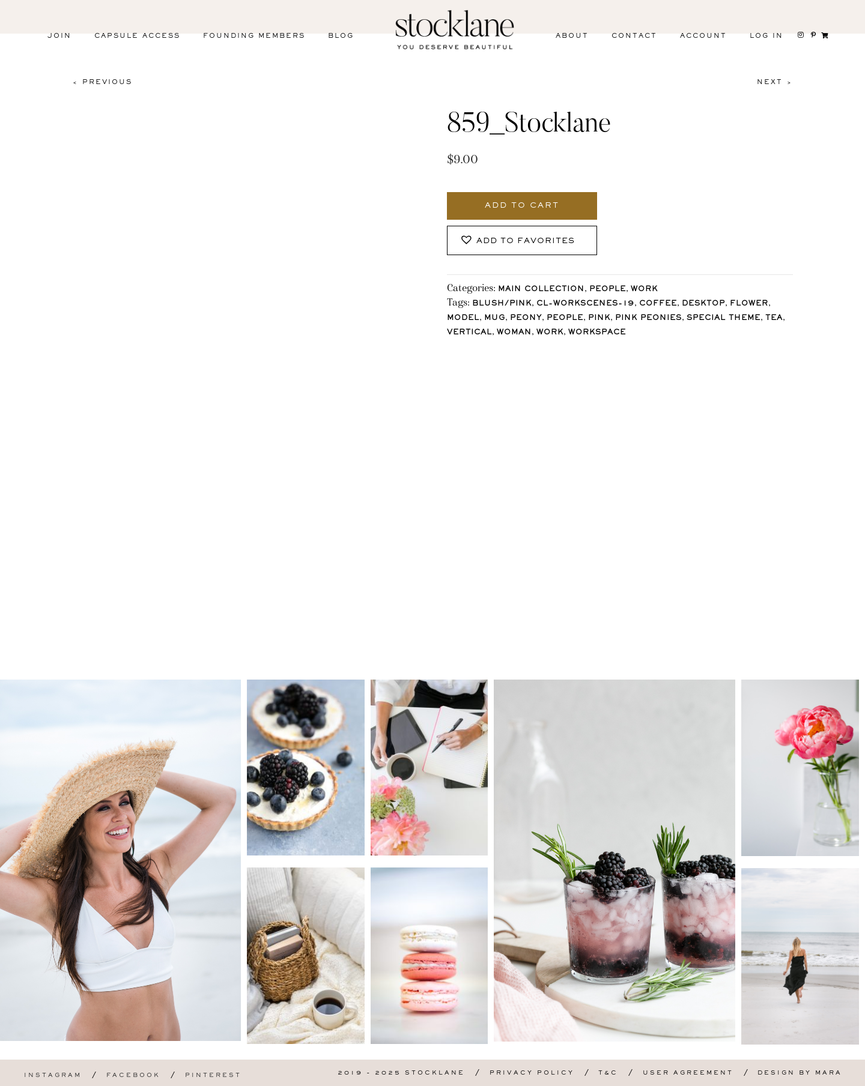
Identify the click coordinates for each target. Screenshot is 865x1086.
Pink (599, 318)
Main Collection (541, 289)
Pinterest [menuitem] (213, 1075)
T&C (608, 1073)
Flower (749, 304)
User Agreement (688, 1073)
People (607, 289)
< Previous (102, 82)
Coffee (658, 304)
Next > (775, 82)
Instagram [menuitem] (53, 1075)
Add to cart (522, 206)
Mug (494, 318)
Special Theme (723, 318)
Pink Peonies (648, 318)
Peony (526, 318)
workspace (597, 333)
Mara (828, 1073)
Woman (514, 333)
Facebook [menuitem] (133, 1075)
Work (644, 289)
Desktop (703, 304)
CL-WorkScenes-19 (585, 304)
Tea (774, 318)
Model (463, 318)
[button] (522, 240)
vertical (469, 333)
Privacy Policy (532, 1073)
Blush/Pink (502, 304)
